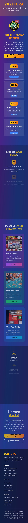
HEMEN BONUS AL (14, 56)
